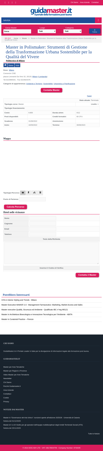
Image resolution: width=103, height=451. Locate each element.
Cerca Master (11, 28)
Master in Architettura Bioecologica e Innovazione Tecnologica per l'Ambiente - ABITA (36, 314)
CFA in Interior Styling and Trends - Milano (19, 300)
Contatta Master (51, 90)
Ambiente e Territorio (34, 84)
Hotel (17, 65)
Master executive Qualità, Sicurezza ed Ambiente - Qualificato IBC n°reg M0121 (34, 310)
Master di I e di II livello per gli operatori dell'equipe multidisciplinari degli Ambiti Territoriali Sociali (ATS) (43, 425)
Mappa (10, 65)
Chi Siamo (74, 2)
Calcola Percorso (15, 207)
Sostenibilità (48, 84)
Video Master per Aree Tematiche (16, 375)
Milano (11, 70)
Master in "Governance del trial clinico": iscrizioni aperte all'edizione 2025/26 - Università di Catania (41, 418)
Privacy (6, 402)
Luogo (42, 28)
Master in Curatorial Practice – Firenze (17, 319)
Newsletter (7, 378)
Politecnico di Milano (15, 61)
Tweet (89, 96)
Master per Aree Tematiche (13, 367)
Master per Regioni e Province (15, 371)
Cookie (6, 398)
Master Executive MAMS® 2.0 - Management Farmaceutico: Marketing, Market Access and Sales (41, 305)
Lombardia (43, 77)
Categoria (69, 28)
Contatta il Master (87, 275)
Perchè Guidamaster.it (12, 386)
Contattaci (95, 2)
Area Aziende (85, 2)
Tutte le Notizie (94, 434)
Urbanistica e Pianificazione (64, 84)
